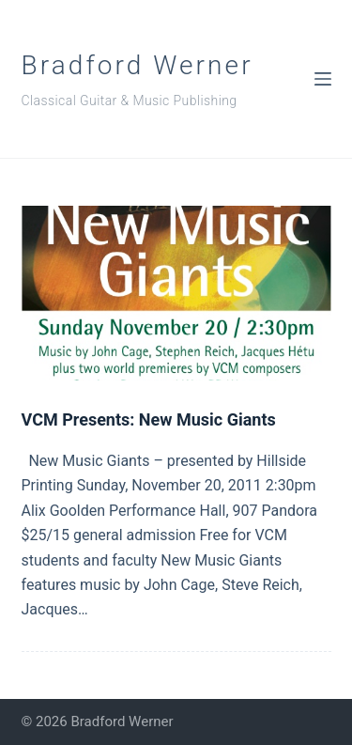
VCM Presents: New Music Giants (149, 419)
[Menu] (322, 78)
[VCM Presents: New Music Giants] (176, 293)
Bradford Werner (137, 65)
